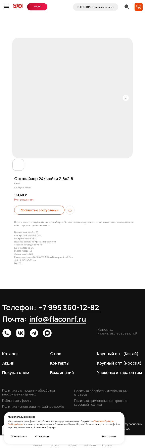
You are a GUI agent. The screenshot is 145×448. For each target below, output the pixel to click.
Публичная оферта (16, 400)
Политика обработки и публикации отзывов (101, 393)
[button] (139, 7)
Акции (8, 363)
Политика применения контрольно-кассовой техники (101, 402)
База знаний (62, 372)
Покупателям (15, 372)
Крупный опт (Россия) (119, 363)
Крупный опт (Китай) (118, 353)
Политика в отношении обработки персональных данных (28, 392)
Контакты (59, 363)
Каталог (10, 353)
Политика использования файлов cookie (33, 406)
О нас (55, 353)
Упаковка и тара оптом (119, 372)
